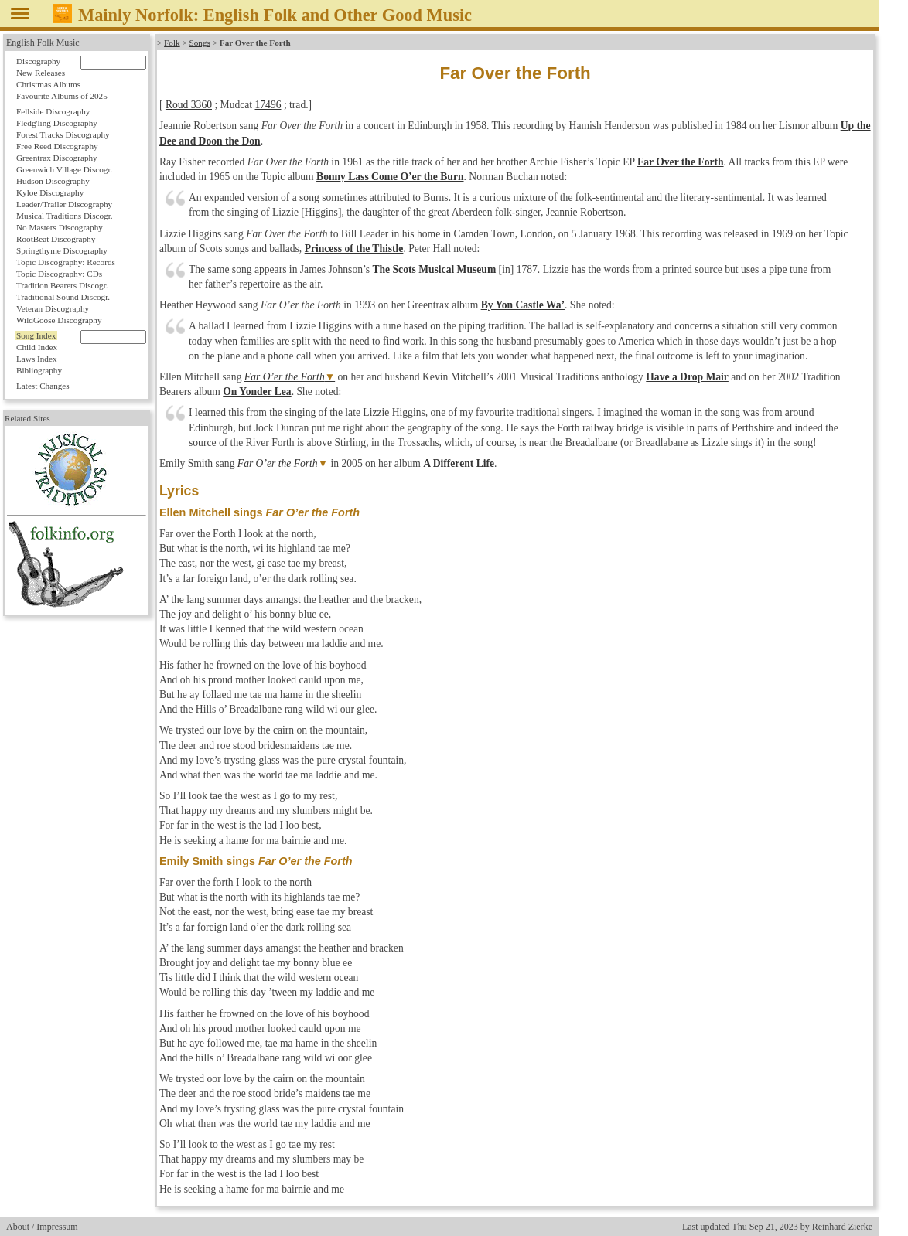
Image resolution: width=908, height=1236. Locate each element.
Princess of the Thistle (354, 248)
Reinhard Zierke (842, 1226)
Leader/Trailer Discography (64, 204)
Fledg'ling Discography (56, 123)
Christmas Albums (48, 84)
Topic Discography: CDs (59, 273)
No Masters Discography (59, 227)
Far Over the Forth (680, 162)
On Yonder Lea (257, 391)
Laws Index (36, 358)
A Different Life (458, 463)
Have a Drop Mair (687, 377)
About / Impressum (42, 1226)
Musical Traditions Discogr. (64, 215)
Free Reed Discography (57, 146)
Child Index (36, 347)
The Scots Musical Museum (434, 269)
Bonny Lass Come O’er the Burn (389, 176)
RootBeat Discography (55, 238)
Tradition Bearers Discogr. (62, 285)
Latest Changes (43, 385)
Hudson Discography (53, 181)
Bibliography (39, 370)
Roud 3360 (189, 105)
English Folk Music (43, 42)
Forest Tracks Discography (63, 134)
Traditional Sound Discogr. (63, 296)
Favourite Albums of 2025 (62, 95)
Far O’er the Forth (284, 377)
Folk (172, 42)
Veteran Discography (52, 308)
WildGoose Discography (58, 320)
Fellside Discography (53, 111)
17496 (268, 105)
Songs (199, 42)
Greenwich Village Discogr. (64, 169)
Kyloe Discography (50, 192)
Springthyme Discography (62, 250)
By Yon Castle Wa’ (523, 305)
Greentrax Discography (56, 157)
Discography (38, 61)
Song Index (36, 335)
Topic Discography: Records (65, 262)
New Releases (40, 72)
